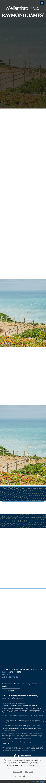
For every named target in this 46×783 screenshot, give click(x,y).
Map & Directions (10, 677)
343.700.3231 (11, 674)
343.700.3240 (15, 672)
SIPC (26, 747)
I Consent (11, 691)
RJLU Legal (32, 750)
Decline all (17, 772)
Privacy (4, 705)
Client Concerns (7, 743)
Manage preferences (23, 776)
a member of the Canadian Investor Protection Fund (30, 712)
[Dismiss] (43, 759)
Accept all (29, 772)
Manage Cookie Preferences (30, 705)
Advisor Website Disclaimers (14, 705)
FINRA (23, 747)
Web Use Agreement (38, 742)
